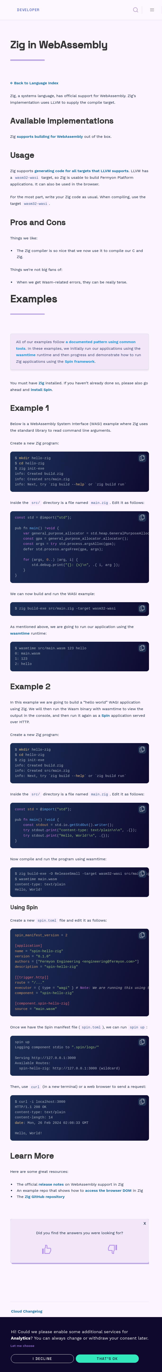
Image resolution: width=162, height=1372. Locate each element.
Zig (41, 383)
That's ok (107, 1358)
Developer (28, 10)
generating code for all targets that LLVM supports (82, 171)
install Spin (41, 389)
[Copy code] (142, 458)
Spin (106, 715)
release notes (51, 1184)
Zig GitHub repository (45, 1196)
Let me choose (22, 1346)
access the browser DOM (108, 1190)
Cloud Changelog (26, 1311)
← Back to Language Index (34, 83)
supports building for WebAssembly (50, 136)
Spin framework (80, 361)
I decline (42, 1358)
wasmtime (26, 355)
